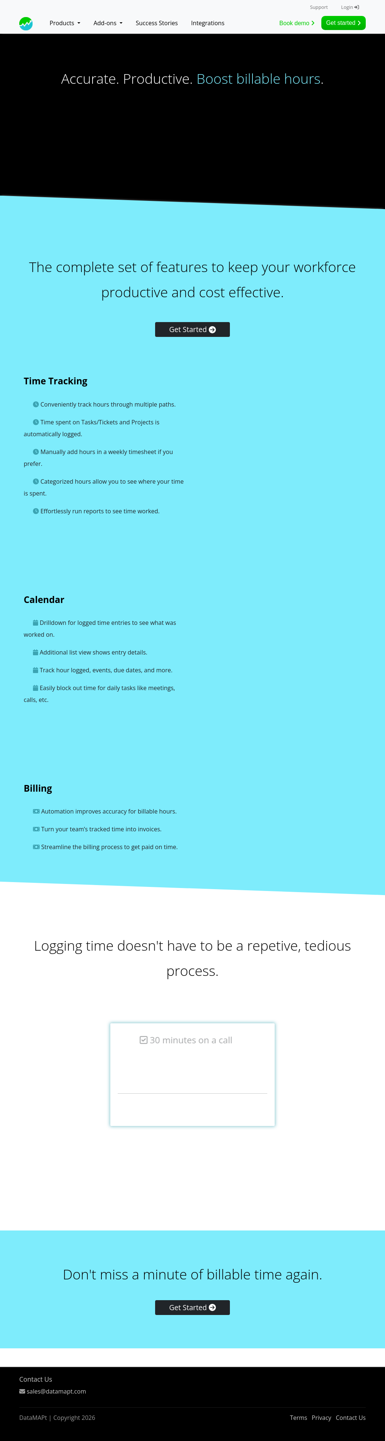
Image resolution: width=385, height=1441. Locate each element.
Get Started (192, 329)
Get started (343, 23)
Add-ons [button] (106, 23)
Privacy (321, 1418)
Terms (298, 1418)
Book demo (297, 23)
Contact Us (35, 1379)
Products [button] (63, 23)
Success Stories (157, 23)
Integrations (207, 23)
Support (319, 7)
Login (350, 7)
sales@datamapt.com (56, 1391)
